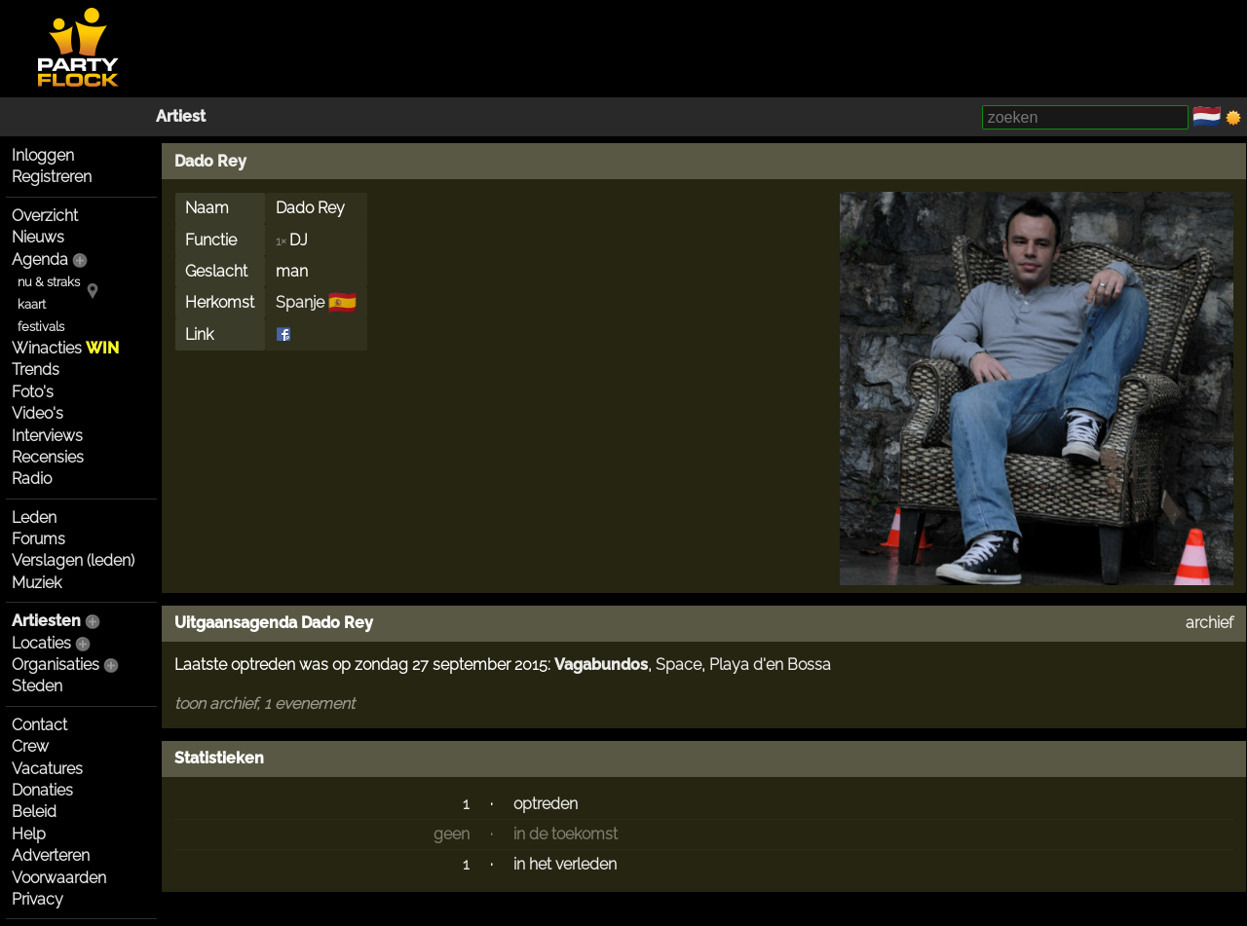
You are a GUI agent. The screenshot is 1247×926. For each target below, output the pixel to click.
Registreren (52, 176)
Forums (38, 539)
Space (678, 664)
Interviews (47, 435)
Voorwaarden (59, 878)
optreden (545, 804)
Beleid (34, 811)
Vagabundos (601, 664)
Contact (39, 725)
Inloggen (43, 155)
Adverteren (51, 855)
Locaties (41, 643)
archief (1209, 622)
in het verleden (565, 864)
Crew (30, 746)
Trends (35, 369)
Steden (37, 686)
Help (29, 834)
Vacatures (47, 768)
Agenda (40, 259)
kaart (32, 304)
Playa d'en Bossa (770, 664)
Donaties (42, 790)
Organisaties (55, 664)
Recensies (48, 457)
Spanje (300, 302)
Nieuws (38, 237)
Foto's (33, 392)
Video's (37, 413)
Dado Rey (210, 161)
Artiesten (46, 620)
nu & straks (49, 282)
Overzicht (45, 215)
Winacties (65, 348)
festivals (41, 326)
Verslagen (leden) (73, 560)
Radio (32, 478)
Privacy (37, 899)
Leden (34, 517)
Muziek (36, 583)
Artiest (181, 116)
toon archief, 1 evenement (264, 703)
